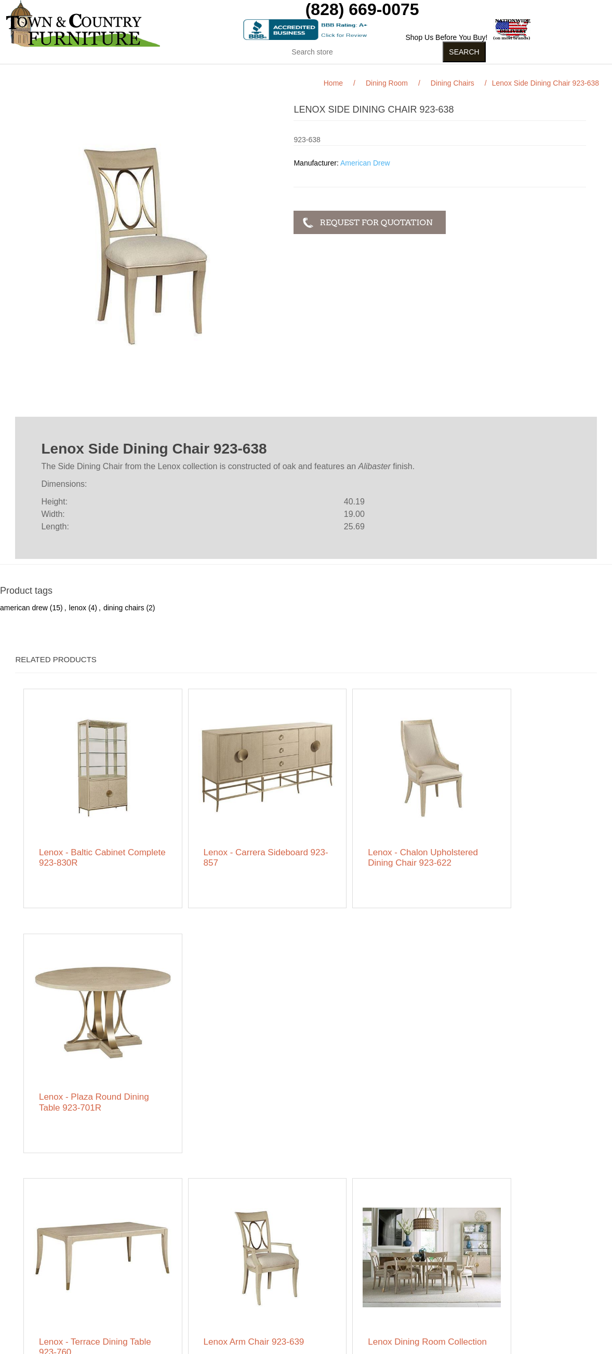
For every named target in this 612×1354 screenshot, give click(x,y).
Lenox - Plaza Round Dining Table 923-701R (512, 835)
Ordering (71, 1295)
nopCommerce (108, 1345)
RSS (434, 1245)
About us (185, 1295)
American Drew (365, 163)
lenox (77, 608)
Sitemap (70, 1243)
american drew (24, 608)
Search (182, 1243)
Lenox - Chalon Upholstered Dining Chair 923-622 (374, 840)
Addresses (302, 1274)
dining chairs (123, 608)
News (180, 1259)
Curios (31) (292, 72)
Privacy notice (79, 1280)
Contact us (74, 1311)
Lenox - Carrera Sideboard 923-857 (234, 835)
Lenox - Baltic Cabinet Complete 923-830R (82, 835)
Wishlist (297, 1290)
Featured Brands (84, 1259)
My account (304, 1243)
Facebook (409, 1245)
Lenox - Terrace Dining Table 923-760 (83, 1069)
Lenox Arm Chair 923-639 (232, 1064)
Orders (296, 1259)
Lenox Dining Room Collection (363, 1069)
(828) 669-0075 (362, 9)
